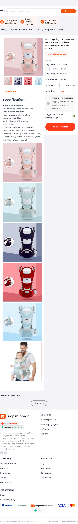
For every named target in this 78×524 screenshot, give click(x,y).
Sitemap (74, 521)
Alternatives (46, 477)
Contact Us (5, 473)
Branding (44, 434)
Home (2, 30)
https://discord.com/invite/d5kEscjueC (5, 452)
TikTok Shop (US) (7, 499)
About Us (4, 468)
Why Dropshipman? (9, 463)
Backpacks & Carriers (53, 30)
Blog (42, 463)
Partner (3, 477)
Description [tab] (10, 91)
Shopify (3, 495)
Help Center (46, 468)
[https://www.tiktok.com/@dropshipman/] (1, 452)
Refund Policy (6, 482)
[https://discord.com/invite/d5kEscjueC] (5, 452)
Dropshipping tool (48, 419)
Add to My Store (60, 127)
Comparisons (46, 473)
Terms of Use (53, 521)
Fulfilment (45, 429)
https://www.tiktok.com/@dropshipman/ (1, 452)
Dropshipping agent (49, 424)
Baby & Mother (34, 30)
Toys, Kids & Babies (16, 30)
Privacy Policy (65, 521)
